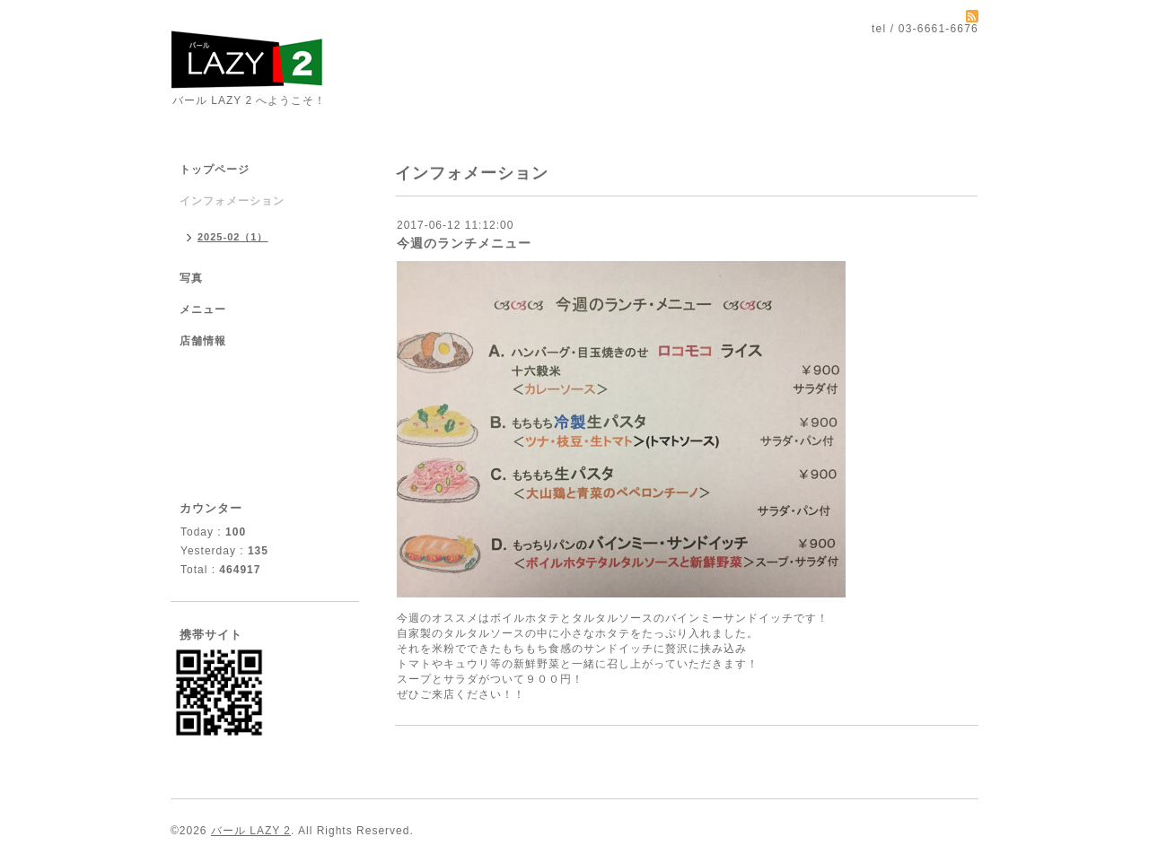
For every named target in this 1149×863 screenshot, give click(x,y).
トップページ (215, 169)
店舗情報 (203, 341)
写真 (191, 278)
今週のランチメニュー (464, 243)
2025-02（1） (232, 236)
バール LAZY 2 (251, 830)
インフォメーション (232, 201)
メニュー (203, 309)
